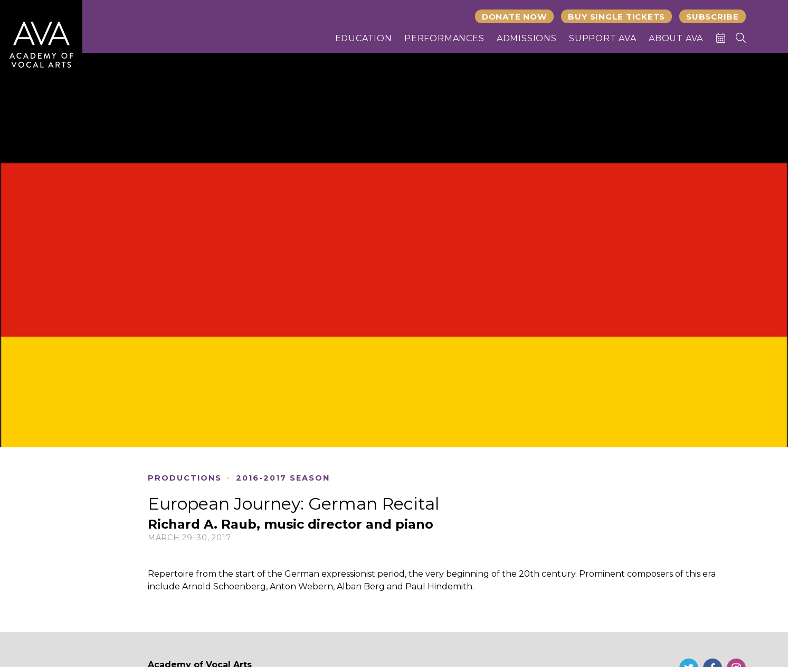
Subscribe (712, 17)
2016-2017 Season (283, 478)
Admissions (527, 38)
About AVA (676, 38)
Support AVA (603, 38)
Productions (185, 478)
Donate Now (514, 17)
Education (363, 38)
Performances (444, 38)
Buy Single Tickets (616, 17)
